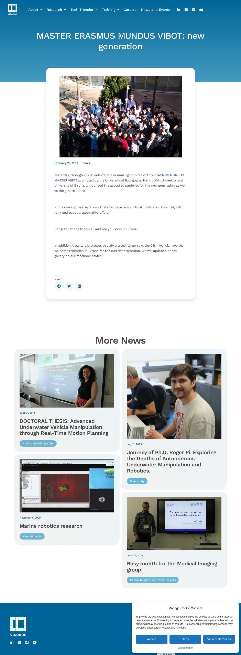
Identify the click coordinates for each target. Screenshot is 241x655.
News (86, 163)
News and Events (155, 5)
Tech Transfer (83, 4)
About (35, 4)
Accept (151, 639)
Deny (185, 639)
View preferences (219, 639)
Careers (130, 5)
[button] (59, 286)
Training (110, 4)
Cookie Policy (185, 647)
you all (89, 229)
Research (56, 4)
